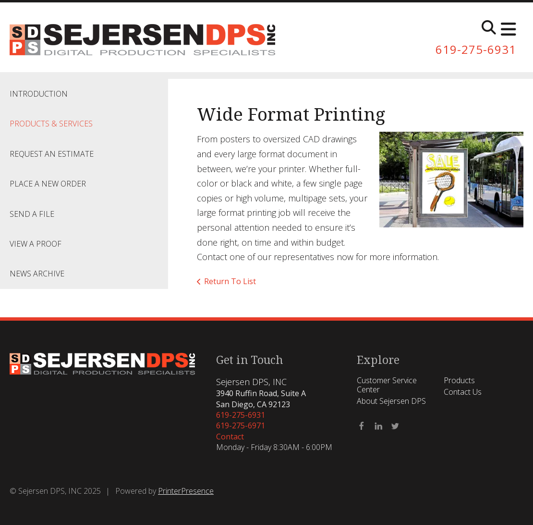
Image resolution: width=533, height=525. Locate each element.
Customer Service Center (387, 385)
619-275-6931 (476, 49)
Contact (230, 436)
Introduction (39, 93)
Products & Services (51, 123)
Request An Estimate (52, 154)
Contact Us (463, 392)
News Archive (37, 273)
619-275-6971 (240, 425)
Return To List (230, 281)
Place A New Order (48, 183)
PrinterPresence (186, 491)
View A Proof (35, 243)
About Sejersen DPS (391, 401)
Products (459, 380)
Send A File (32, 214)
